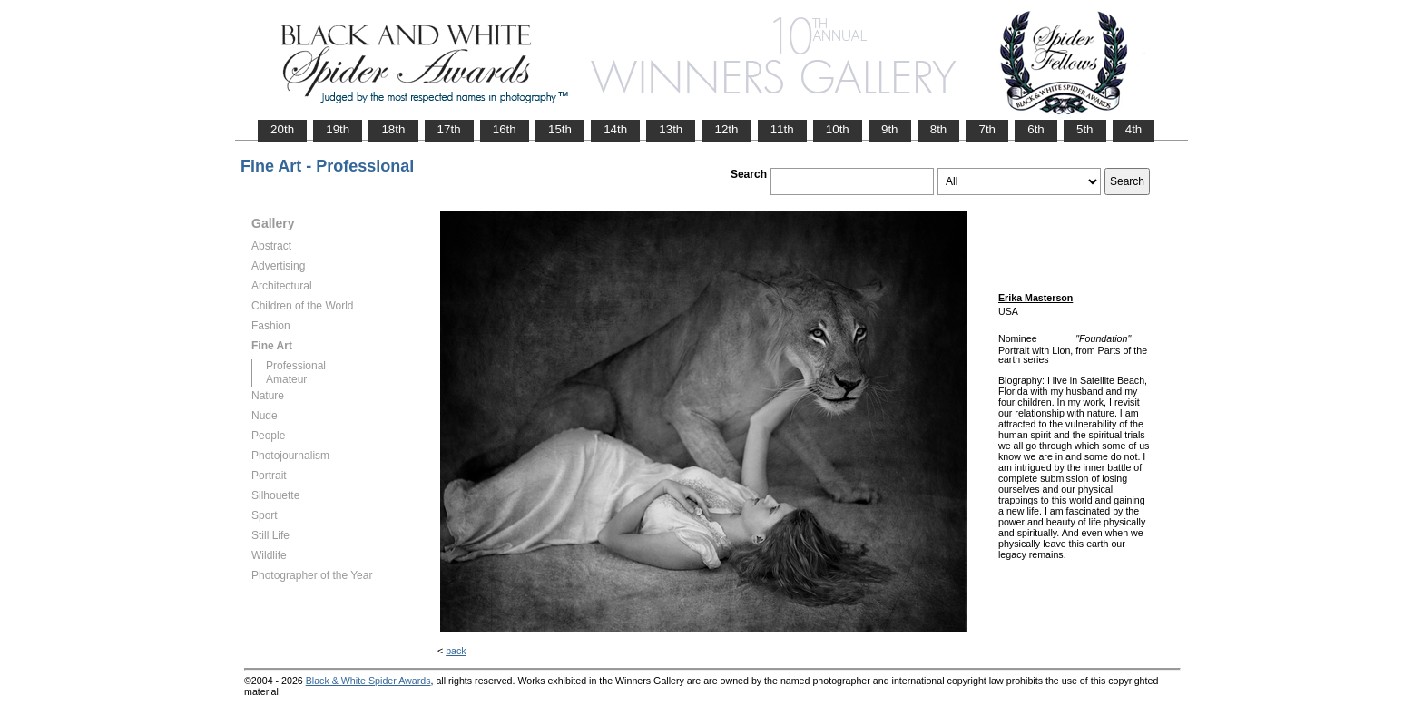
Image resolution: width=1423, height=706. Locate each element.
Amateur (286, 379)
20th (282, 129)
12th (726, 129)
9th (889, 129)
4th (1134, 129)
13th (670, 129)
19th (337, 129)
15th (560, 129)
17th (449, 129)
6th (1036, 129)
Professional (296, 365)
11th (782, 129)
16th (504, 129)
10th (837, 129)
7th (987, 129)
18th (393, 129)
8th (938, 129)
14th (615, 129)
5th (1085, 129)
